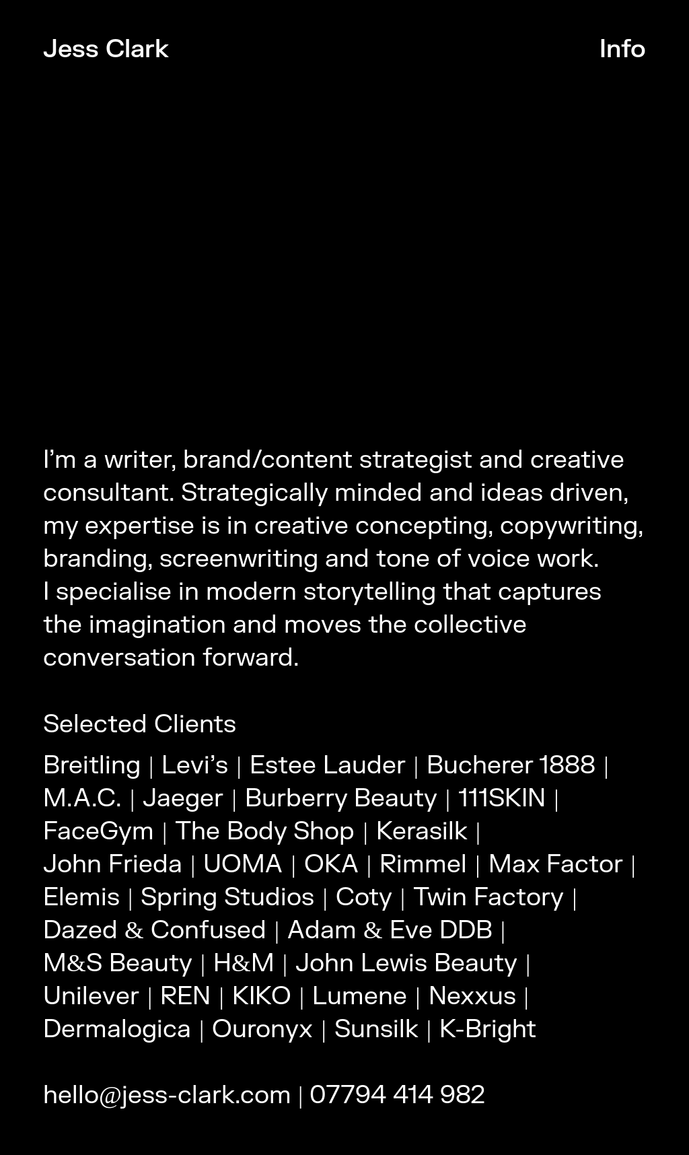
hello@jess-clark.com (167, 1095)
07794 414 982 (397, 1095)
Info (623, 49)
